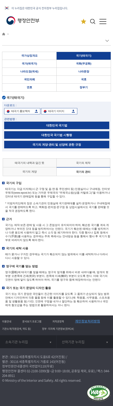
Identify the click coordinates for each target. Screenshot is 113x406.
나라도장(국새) (29, 71)
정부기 (84, 87)
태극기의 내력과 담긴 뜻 (29, 162)
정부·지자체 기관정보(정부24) (58, 329)
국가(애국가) (29, 63)
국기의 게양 (29, 171)
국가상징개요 (29, 55)
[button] (92, 21)
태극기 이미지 (56, 111)
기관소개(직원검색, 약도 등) (16, 329)
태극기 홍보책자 (20, 111)
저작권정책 (58, 321)
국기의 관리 (83, 171)
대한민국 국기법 (56, 125)
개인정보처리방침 (87, 321)
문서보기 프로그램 (31, 321)
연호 (29, 87)
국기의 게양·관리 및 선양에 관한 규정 (56, 144)
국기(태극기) (83, 55)
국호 (83, 79)
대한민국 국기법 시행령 (56, 135)
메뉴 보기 (107, 41)
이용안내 (6, 321)
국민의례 (29, 79)
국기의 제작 (83, 162)
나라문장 (83, 71)
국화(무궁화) (83, 63)
